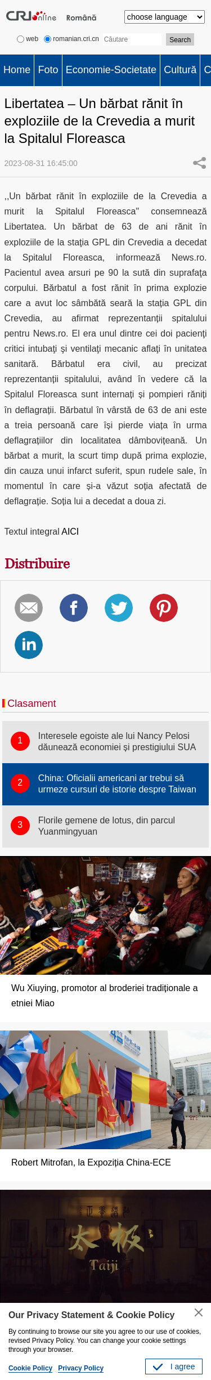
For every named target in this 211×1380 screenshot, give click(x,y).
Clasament (31, 703)
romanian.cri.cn (71, 39)
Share (199, 162)
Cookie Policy (30, 1368)
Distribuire (37, 563)
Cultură (180, 69)
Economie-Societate (111, 69)
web (27, 39)
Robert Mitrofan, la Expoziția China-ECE (91, 1162)
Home (16, 69)
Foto (48, 69)
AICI (70, 531)
